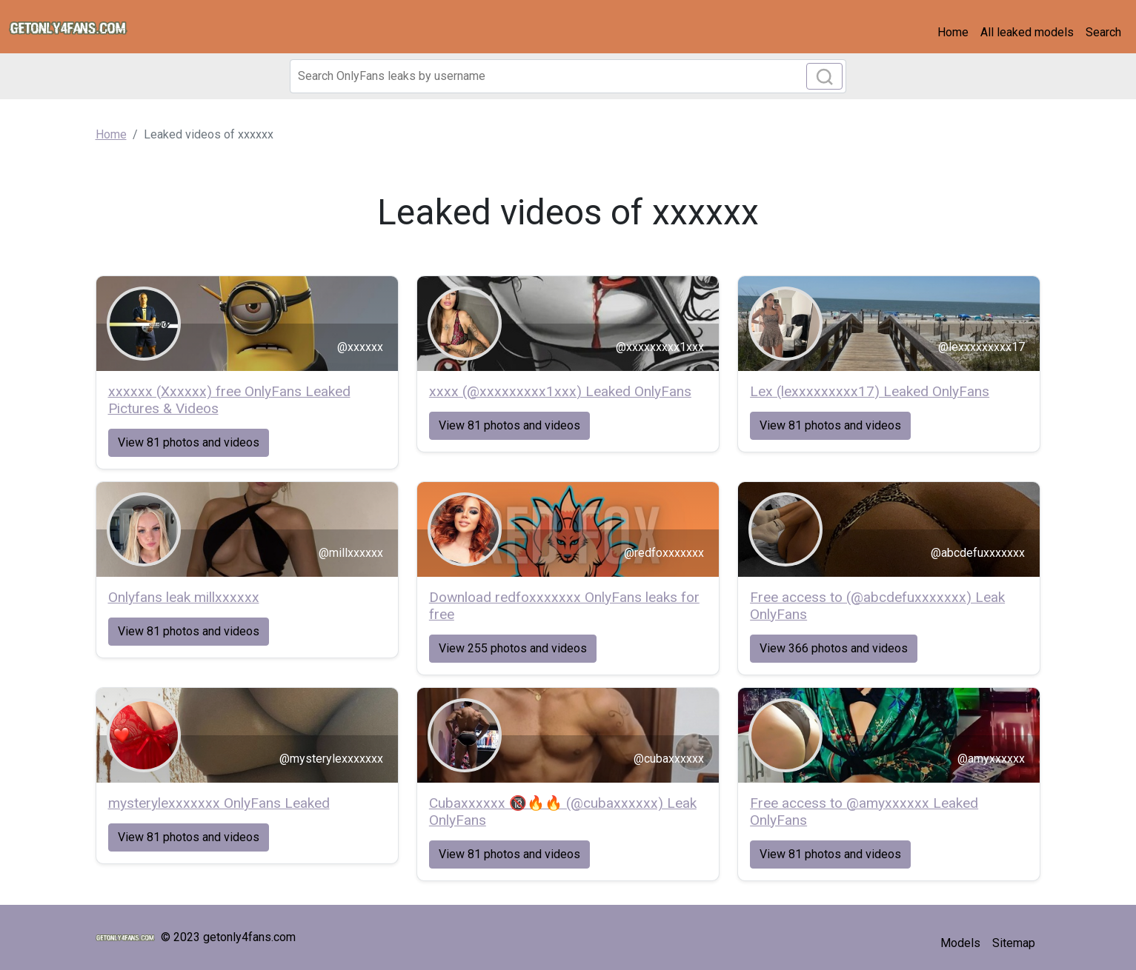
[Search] (568, 76)
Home (953, 32)
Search (1103, 32)
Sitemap (1013, 943)
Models (960, 943)
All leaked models (1027, 32)
